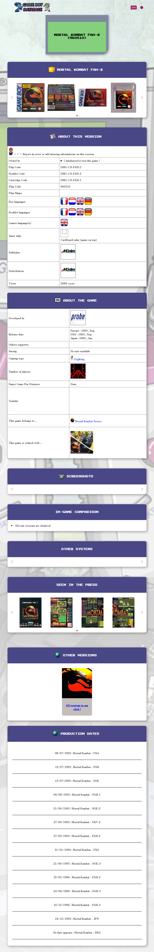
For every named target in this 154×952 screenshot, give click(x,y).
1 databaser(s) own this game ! (81, 160)
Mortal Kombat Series (86, 421)
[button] (142, 97)
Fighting (79, 359)
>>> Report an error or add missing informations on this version (54, 154)
